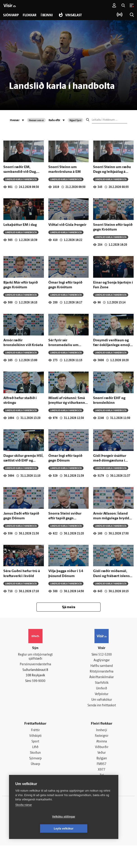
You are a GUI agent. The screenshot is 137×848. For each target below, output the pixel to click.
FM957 (101, 766)
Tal (102, 778)
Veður (101, 755)
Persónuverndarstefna (35, 664)
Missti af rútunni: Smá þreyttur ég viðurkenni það (67, 403)
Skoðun (35, 755)
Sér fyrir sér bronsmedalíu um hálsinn (63, 345)
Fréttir (35, 731)
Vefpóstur (101, 695)
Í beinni (47, 15)
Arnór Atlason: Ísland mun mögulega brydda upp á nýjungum (112, 518)
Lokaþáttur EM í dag (20, 225)
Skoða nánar (23, 816)
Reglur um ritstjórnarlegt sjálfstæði (35, 657)
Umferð (101, 689)
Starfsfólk (101, 683)
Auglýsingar (102, 660)
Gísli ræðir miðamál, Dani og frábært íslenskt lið (113, 576)
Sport (35, 743)
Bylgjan (102, 760)
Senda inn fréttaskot (102, 706)
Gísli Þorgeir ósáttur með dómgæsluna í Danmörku (109, 460)
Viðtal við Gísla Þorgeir (67, 225)
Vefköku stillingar (37, 828)
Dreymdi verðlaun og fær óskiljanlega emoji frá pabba (111, 345)
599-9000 (38, 681)
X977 (101, 772)
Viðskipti (35, 737)
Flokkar (30, 15)
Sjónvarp (35, 760)
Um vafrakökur (101, 701)
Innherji (101, 731)
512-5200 (105, 654)
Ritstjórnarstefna (101, 672)
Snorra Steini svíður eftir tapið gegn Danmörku (64, 518)
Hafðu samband (101, 666)
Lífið (35, 749)
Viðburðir (101, 749)
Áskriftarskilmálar (101, 677)
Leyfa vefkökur (90, 828)
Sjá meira (68, 607)
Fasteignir (101, 737)
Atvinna (101, 743)
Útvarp (35, 766)
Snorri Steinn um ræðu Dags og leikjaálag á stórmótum (112, 172)
